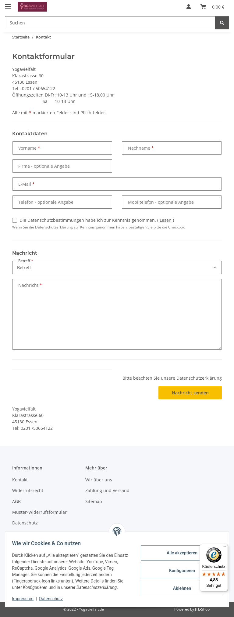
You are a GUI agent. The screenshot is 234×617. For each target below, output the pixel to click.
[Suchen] (222, 22)
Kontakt (20, 480)
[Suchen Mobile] (110, 22)
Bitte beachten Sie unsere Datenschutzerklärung (172, 378)
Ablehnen (179, 588)
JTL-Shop (202, 609)
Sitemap (93, 501)
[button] (189, 7)
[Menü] (224, 547)
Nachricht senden (190, 393)
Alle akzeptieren (179, 552)
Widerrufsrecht (27, 490)
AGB (16, 501)
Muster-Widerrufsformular (39, 512)
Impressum (25, 598)
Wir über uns (98, 480)
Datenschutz (54, 598)
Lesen (165, 220)
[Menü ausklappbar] (8, 4)
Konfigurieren (179, 570)
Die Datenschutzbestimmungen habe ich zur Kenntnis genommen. (97, 220)
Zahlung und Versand (107, 490)
